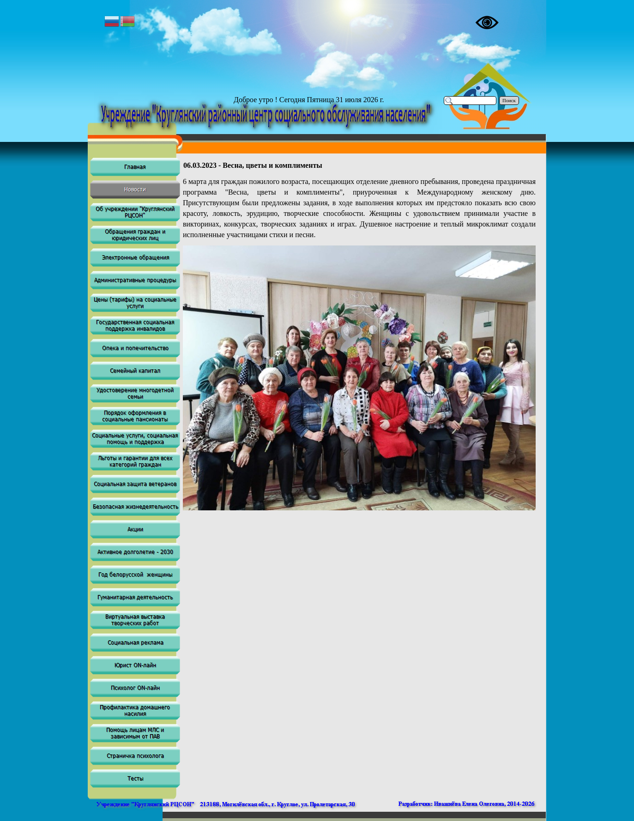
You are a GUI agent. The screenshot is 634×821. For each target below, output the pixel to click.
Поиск (509, 100)
